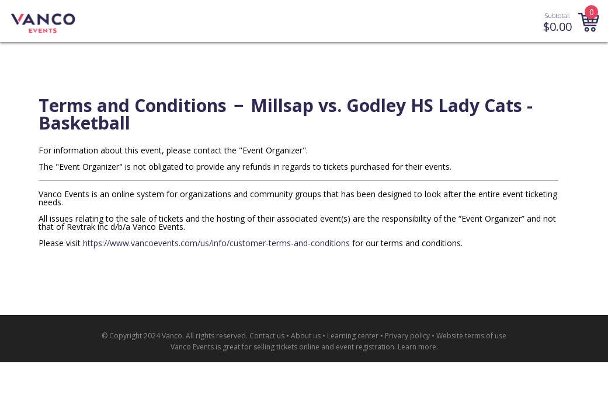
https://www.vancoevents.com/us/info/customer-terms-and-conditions (216, 243)
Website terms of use (471, 336)
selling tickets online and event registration (323, 347)
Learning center (352, 336)
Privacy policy (407, 336)
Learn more (417, 347)
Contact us (266, 336)
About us (306, 336)
